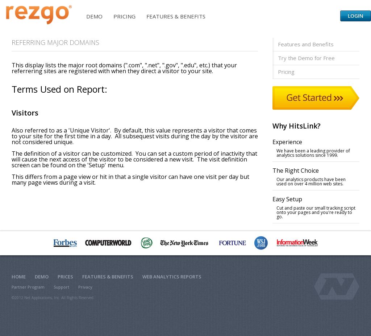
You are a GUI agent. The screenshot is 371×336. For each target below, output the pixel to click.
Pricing (124, 16)
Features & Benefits (175, 16)
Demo (94, 16)
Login (355, 15)
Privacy (85, 287)
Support (61, 287)
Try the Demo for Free (306, 58)
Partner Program (28, 287)
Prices (65, 276)
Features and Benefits (306, 44)
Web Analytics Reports (171, 276)
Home (19, 276)
